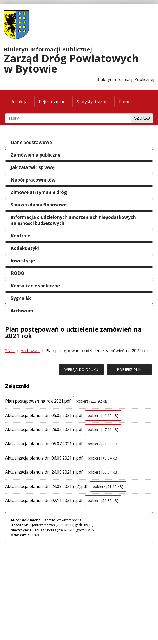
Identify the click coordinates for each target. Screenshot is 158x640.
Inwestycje (23, 261)
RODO (17, 273)
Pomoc (125, 102)
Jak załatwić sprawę (33, 167)
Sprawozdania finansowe (39, 205)
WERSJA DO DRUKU (81, 369)
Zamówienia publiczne (35, 155)
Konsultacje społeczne (35, 286)
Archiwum (22, 311)
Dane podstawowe (31, 142)
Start (10, 350)
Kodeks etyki (25, 248)
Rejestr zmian (52, 102)
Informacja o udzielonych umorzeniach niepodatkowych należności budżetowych (73, 220)
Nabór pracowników (33, 180)
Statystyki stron (92, 102)
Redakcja (19, 102)
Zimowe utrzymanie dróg (39, 192)
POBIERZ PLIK (129, 369)
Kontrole (20, 236)
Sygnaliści (22, 298)
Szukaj (142, 118)
